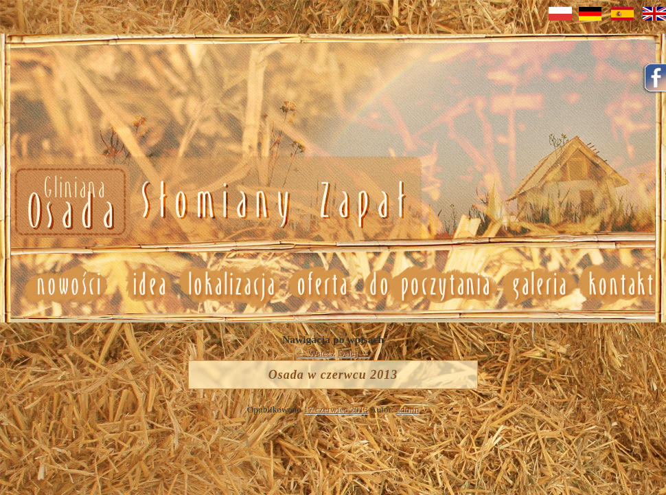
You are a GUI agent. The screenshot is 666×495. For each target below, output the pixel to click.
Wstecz (316, 353)
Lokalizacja (230, 284)
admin (407, 409)
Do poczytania (429, 284)
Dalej (353, 353)
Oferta (321, 284)
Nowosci (208, 202)
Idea (143, 284)
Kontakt (621, 284)
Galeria (538, 284)
